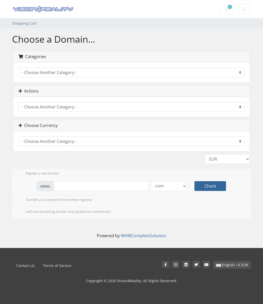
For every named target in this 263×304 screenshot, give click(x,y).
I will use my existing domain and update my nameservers (64, 212)
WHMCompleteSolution (143, 235)
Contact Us (25, 265)
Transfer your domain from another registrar (54, 200)
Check (210, 186)
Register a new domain (38, 174)
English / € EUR (232, 264)
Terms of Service (57, 265)
